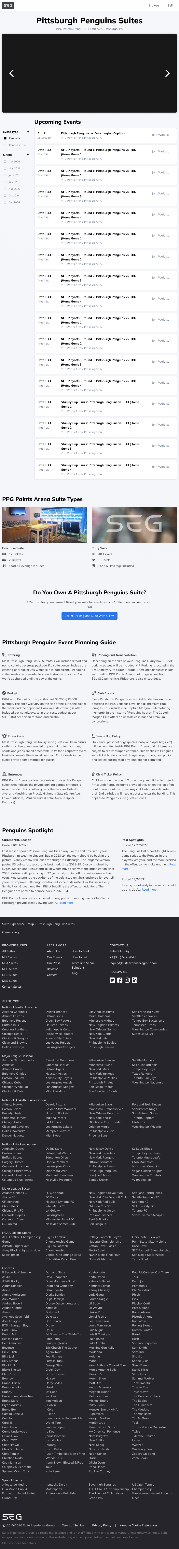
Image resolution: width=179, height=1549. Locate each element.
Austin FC (8, 1197)
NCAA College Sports (16, 1233)
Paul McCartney (99, 1471)
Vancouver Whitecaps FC (149, 1215)
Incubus (51, 1396)
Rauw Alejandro (143, 1312)
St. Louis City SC (143, 1206)
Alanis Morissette (14, 1294)
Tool (135, 1422)
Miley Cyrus (96, 1405)
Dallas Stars (54, 1148)
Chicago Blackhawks (16, 1171)
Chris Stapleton (12, 1449)
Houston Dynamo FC (60, 1201)
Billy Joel (8, 1356)
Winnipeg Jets (141, 1179)
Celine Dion (10, 1436)
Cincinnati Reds (12, 1091)
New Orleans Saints (102, 1029)
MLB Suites (9, 969)
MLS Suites (9, 981)
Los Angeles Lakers (59, 1126)
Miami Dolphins (99, 1016)
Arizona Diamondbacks (18, 1060)
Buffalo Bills (10, 1025)
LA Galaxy (53, 1210)
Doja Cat (52, 1316)
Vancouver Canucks (145, 1166)
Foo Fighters (54, 1356)
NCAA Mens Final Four (104, 1255)
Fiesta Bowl (97, 1250)
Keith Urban (97, 1277)
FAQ (75, 973)
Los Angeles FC (56, 1215)
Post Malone (140, 1308)
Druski (50, 1330)
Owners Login (11, 932)
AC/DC (6, 1277)
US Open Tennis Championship (143, 1487)
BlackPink (9, 1365)
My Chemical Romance (104, 1431)
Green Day (53, 1369)
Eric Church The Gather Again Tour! (61, 1350)
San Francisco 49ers (145, 1012)
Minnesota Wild (56, 1171)
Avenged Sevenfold (15, 1316)
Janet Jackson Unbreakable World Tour (64, 1420)
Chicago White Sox (15, 1087)
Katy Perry (53, 1471)
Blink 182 (8, 1374)
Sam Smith (139, 1347)
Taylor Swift (140, 1392)
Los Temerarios (99, 1321)
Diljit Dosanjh (55, 1299)
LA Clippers (53, 1122)
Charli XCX (9, 1440)
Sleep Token (140, 1365)
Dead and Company (59, 1286)
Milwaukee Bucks (101, 1104)
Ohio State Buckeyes (146, 1237)
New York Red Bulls (102, 1201)
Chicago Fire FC (12, 1210)
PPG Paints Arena (68, 29)
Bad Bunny (9, 1330)
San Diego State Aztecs (148, 1255)
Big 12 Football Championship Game (60, 1239)
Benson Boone (12, 1339)
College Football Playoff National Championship (105, 1239)
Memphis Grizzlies (58, 1131)
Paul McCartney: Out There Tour (150, 1274)
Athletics (8, 1065)
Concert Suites (11, 986)
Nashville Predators (59, 1179)
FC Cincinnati (55, 1193)
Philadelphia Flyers (102, 1166)
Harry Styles (54, 1383)
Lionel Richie (97, 1316)
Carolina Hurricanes (15, 1166)
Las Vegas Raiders (58, 1042)
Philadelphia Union (102, 1210)
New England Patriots (104, 1025)
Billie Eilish (9, 1352)
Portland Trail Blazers (146, 1104)
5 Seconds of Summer (17, 1272)
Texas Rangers (142, 1073)
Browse (154, 5)
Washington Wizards (146, 1126)
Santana (138, 1352)
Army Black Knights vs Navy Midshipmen (21, 1252)
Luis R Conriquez (100, 1334)
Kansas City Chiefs (58, 1038)
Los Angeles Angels (59, 1082)
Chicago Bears (12, 1034)
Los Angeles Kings (58, 1166)
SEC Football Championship (151, 1250)
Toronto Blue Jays (144, 1078)
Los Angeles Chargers (60, 1047)
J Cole (49, 1409)
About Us (53, 951)
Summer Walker (143, 1378)
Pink (135, 1299)
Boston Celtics (11, 1109)
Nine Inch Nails (99, 1449)
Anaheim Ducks (13, 1148)
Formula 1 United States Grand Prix (18, 1495)
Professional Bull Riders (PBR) (62, 1495)
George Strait (54, 1365)
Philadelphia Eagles (102, 1042)
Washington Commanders (150, 1029)
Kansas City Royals (59, 1078)
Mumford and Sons (102, 1427)
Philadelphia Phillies (103, 1078)
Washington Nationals (147, 1082)
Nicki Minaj (96, 1445)
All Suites (8, 951)
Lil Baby (94, 1303)
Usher (136, 1440)
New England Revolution (106, 1193)
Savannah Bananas (102, 1484)
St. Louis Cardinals (144, 1065)
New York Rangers (101, 1157)
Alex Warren (10, 1299)
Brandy (7, 1392)
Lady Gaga (96, 1294)
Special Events (12, 1480)
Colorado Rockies (57, 1065)
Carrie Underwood (14, 1431)
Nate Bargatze (98, 1436)
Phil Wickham (141, 1290)
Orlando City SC (100, 1206)
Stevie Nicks (140, 1369)
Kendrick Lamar (99, 1286)
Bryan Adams (11, 1405)
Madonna (95, 1352)
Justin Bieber (54, 1449)
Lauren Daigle (98, 1299)
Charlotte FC (10, 1206)
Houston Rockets (57, 1113)
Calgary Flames (12, 1162)
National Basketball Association (24, 1100)
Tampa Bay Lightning (146, 1153)
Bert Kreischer (11, 1343)
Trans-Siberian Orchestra (149, 1427)
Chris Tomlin (10, 1454)
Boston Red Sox (13, 1078)
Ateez (6, 1312)
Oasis (92, 1458)
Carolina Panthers (14, 1029)
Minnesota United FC (60, 1219)
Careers (52, 975)
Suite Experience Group (18, 924)
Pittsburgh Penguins (103, 1171)
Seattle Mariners (143, 1060)
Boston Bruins (11, 1153)
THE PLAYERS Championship (109, 1489)
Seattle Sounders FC (145, 1197)
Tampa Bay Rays (143, 1069)
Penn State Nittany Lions (149, 1241)
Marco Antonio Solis (102, 1369)
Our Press (53, 963)
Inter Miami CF (55, 1206)
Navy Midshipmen (101, 1259)
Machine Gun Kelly (101, 1347)
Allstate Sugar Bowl (15, 1246)
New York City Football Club (108, 1197)
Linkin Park (96, 1312)
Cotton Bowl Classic (102, 1246)
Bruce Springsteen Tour (18, 1396)
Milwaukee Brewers (102, 1060)
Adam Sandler (12, 1286)
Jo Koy (50, 1431)
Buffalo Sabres (12, 1157)
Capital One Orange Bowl (63, 1255)
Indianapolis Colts (58, 1029)
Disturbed (52, 1312)
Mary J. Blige (97, 1378)
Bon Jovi (8, 1378)
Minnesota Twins (100, 1065)
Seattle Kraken (99, 1179)
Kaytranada (97, 1272)
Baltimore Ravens (14, 1020)
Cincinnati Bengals (15, 1038)
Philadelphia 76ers (101, 1131)
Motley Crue (97, 1422)
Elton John (53, 1339)
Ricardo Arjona (142, 1316)
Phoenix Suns (98, 1135)
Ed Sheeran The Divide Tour (64, 1334)
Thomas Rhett (141, 1414)
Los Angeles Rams (101, 1012)
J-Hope (50, 1414)
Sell (170, 5)
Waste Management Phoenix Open (152, 1495)
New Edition (97, 1440)
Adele (6, 1290)
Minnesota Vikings (101, 1020)
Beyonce (8, 1347)
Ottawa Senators (100, 1162)
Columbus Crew (13, 1219)
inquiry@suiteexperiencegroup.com (134, 963)
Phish (136, 1294)
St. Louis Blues (142, 1148)
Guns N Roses (55, 1374)
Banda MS (9, 1334)
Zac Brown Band (143, 1454)
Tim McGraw (140, 1418)
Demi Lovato (54, 1290)
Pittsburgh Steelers (101, 1047)
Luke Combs (97, 1343)
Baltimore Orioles (14, 1073)
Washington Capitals (146, 1175)
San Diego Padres (101, 1087)
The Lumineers (142, 1405)
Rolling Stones (142, 1325)
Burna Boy (9, 1409)
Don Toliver (53, 1321)
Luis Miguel (96, 1330)
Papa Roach (97, 1467)
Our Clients (54, 957)
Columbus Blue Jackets (17, 1179)
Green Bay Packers (58, 1020)
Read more (66, 903)
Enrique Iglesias (56, 1343)
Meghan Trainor (99, 1392)
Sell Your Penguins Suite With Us (89, 616)
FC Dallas (52, 1197)
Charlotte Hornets (14, 1118)
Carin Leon (9, 1427)
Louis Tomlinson (100, 1325)
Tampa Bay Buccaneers (148, 1020)
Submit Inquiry (120, 951)
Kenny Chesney (99, 1290)
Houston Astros (56, 1073)
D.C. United (9, 1224)
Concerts (8, 1268)
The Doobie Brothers (146, 1396)
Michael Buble (98, 1400)
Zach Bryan (140, 1458)
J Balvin (51, 1405)
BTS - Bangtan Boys (16, 1325)
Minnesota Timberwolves (106, 1109)
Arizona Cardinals (14, 1012)
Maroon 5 (95, 1374)
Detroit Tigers (55, 1069)
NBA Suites (10, 963)
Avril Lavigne (11, 1321)
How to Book (81, 951)
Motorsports (54, 1489)
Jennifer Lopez (55, 1427)
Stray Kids (139, 1374)
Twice (136, 1431)
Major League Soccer (16, 1188)
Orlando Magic (99, 1126)
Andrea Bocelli (12, 1303)
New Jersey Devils (101, 1148)
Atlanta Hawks (12, 1104)
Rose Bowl (139, 1246)
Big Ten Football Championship (57, 1248)
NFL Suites (9, 957)
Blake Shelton (11, 1369)
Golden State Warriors (61, 1109)
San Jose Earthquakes (147, 1193)
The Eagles (139, 1400)
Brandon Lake (11, 1387)
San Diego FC (98, 1224)
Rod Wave (139, 1321)
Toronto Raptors (143, 1118)
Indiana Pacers (56, 1118)
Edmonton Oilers (57, 1157)
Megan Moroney (100, 1387)
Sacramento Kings (144, 1109)
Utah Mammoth (143, 1162)
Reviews (52, 969)
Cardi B (7, 1422)
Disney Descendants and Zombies (62, 1306)
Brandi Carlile (11, 1383)
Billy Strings (10, 1361)
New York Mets (99, 1069)
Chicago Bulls (11, 1122)
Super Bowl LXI (142, 1034)
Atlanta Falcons (13, 1016)
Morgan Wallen (99, 1418)
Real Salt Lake (98, 1219)
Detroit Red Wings (58, 1153)
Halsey (50, 1378)
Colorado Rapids (13, 1215)
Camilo (7, 1418)
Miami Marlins (55, 1091)
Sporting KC (140, 1201)
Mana (93, 1361)
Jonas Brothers (55, 1436)
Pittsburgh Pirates (101, 1082)
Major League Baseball (18, 1056)
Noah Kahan (97, 1454)
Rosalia (137, 1334)
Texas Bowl (140, 1259)
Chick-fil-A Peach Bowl (61, 1259)
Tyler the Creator (143, 1436)
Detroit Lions (54, 1016)
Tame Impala (141, 1383)
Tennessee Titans (144, 1025)
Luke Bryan (96, 1339)
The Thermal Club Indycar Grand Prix (106, 1495)
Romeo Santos (142, 1330)
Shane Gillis (140, 1361)
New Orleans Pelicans (104, 1113)
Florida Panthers (57, 1162)
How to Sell (80, 957)
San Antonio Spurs (145, 1113)
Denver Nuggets (13, 1135)
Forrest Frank (54, 1361)
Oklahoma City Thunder (105, 1122)
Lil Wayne (96, 1308)
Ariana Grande (12, 1308)
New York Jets (98, 1038)
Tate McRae (140, 1387)
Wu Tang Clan (142, 1449)
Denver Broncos (56, 1012)
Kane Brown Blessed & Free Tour (64, 1465)
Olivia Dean (97, 1462)
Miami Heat (53, 1135)
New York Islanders (102, 1153)
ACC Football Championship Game (21, 1239)
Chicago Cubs (11, 1082)
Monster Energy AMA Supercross (103, 1412)
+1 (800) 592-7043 (123, 957)
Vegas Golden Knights (147, 1171)
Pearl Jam (138, 1281)
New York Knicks (100, 1118)
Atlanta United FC (14, 1193)
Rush (135, 1339)
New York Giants (100, 1034)
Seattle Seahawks (144, 1016)
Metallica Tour (98, 1396)
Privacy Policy (102, 1525)
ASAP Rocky (10, 1281)
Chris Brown (10, 1445)
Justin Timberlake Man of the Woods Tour (65, 1456)
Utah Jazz (138, 1122)
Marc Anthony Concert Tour (107, 1365)
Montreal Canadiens (59, 1175)
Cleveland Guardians (60, 1060)
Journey (51, 1445)
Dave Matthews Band (60, 1281)
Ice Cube (51, 1392)
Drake (50, 1325)
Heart (49, 1387)
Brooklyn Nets (11, 1113)
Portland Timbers (100, 1215)
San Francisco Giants (103, 1091)
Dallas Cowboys (13, 1047)
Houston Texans (57, 1025)
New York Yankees (101, 1073)
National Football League (19, 1007)
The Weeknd (140, 1409)
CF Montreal (10, 1201)
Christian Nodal (12, 1458)
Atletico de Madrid (14, 1484)
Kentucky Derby (56, 1484)
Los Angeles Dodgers (60, 1087)
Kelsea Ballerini (99, 1281)
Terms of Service (73, 1525)
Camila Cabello (12, 1414)
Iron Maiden (54, 1400)
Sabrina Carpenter (144, 1343)
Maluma (94, 1356)
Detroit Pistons (56, 1104)
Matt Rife (95, 1383)
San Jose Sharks (100, 1175)
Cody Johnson (11, 1462)
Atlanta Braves (12, 1069)
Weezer (137, 1445)
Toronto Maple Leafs (146, 1157)
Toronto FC (139, 1210)
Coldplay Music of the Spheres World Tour (17, 1469)
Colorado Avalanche (16, 1175)
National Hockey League (19, 1144)
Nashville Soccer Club (60, 1224)
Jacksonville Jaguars (59, 1034)
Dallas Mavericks (13, 1131)
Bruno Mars (10, 1400)
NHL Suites (9, 975)
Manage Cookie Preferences (139, 1525)
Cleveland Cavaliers (15, 1126)
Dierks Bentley (55, 1294)
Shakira (137, 1356)
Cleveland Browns (14, 1042)
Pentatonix (139, 1286)
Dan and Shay (55, 1272)
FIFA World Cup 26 (15, 1489)
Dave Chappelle (56, 1277)
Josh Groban (54, 1440)
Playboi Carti (141, 1303)
